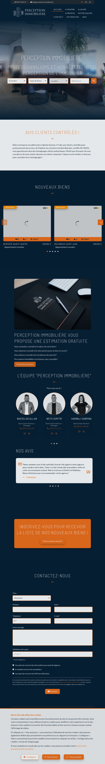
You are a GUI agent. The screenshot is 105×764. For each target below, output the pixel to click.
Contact (58, 17)
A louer (82, 9)
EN (86, 2)
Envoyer (52, 691)
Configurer (31, 757)
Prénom (16, 604)
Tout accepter (75, 757)
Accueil (58, 9)
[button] (58, 81)
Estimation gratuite (25, 364)
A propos (70, 13)
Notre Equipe (85, 13)
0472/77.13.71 (54, 428)
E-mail (57, 616)
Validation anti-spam (20, 649)
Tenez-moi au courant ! (52, 541)
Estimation (73, 17)
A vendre (70, 9)
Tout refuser (52, 757)
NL (90, 2)
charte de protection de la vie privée (70, 682)
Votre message (18, 627)
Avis (84, 17)
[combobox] (15, 621)
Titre (14, 593)
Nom (56, 604)
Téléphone (17, 616)
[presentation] (4, 222)
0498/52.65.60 (27, 428)
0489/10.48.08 (81, 426)
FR (82, 2)
